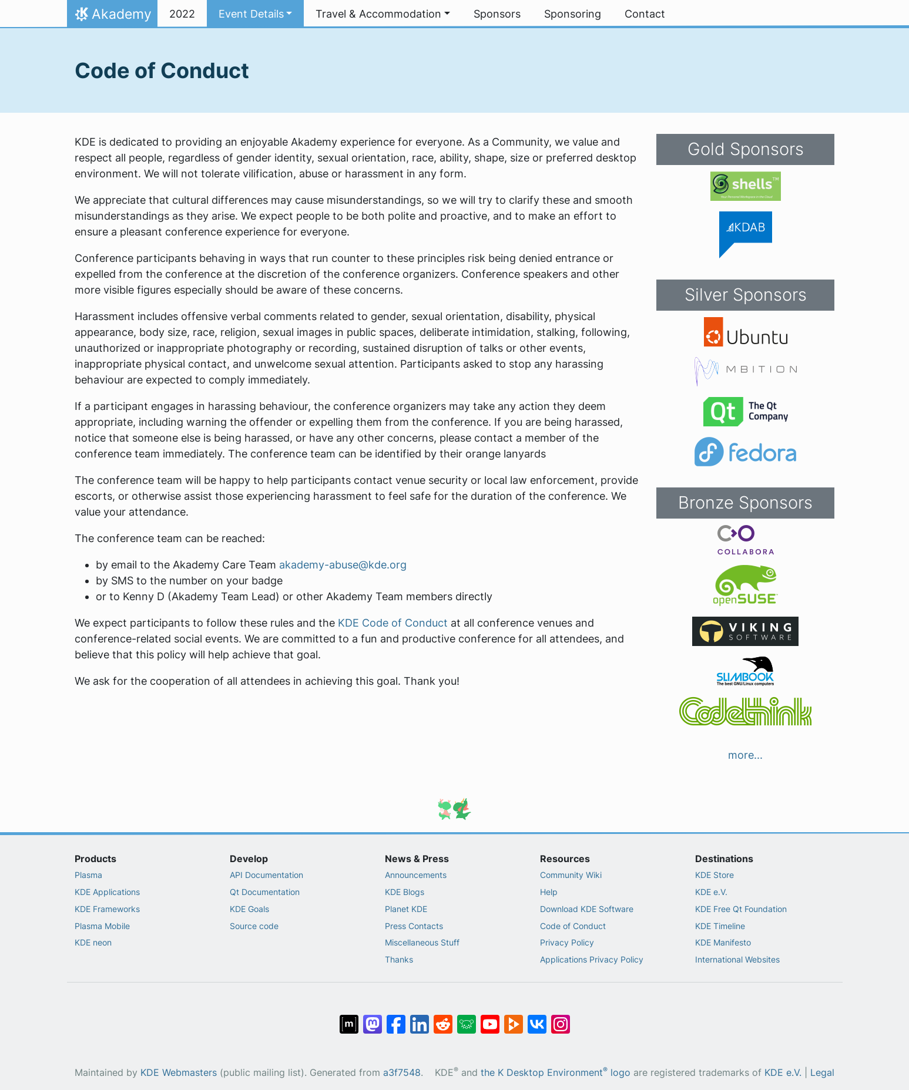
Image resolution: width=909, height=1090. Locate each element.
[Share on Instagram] (560, 1018)
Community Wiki (571, 875)
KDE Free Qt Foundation (741, 909)
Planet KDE (406, 909)
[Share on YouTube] (490, 1018)
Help (549, 892)
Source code (254, 926)
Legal (822, 1072)
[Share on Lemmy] (466, 1018)
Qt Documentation (265, 892)
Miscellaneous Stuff (422, 942)
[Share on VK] (537, 1018)
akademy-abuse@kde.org (343, 565)
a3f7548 (402, 1072)
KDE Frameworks (107, 909)
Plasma (88, 875)
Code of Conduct (573, 926)
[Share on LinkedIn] (419, 1018)
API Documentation (266, 875)
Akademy (112, 17)
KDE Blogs (404, 892)
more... (745, 755)
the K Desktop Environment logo (555, 1072)
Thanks (399, 959)
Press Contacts (414, 926)
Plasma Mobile (102, 926)
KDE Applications (107, 892)
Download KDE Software (586, 909)
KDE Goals (249, 909)
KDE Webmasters (178, 1072)
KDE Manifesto (723, 942)
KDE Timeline (720, 926)
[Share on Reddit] (443, 1018)
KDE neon (93, 942)
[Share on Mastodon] (372, 1018)
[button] (255, 14)
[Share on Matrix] (349, 1018)
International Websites (737, 959)
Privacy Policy (567, 942)
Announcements (416, 875)
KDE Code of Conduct (393, 623)
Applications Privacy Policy (591, 959)
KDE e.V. (711, 892)
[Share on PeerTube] (513, 1018)
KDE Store (714, 875)
